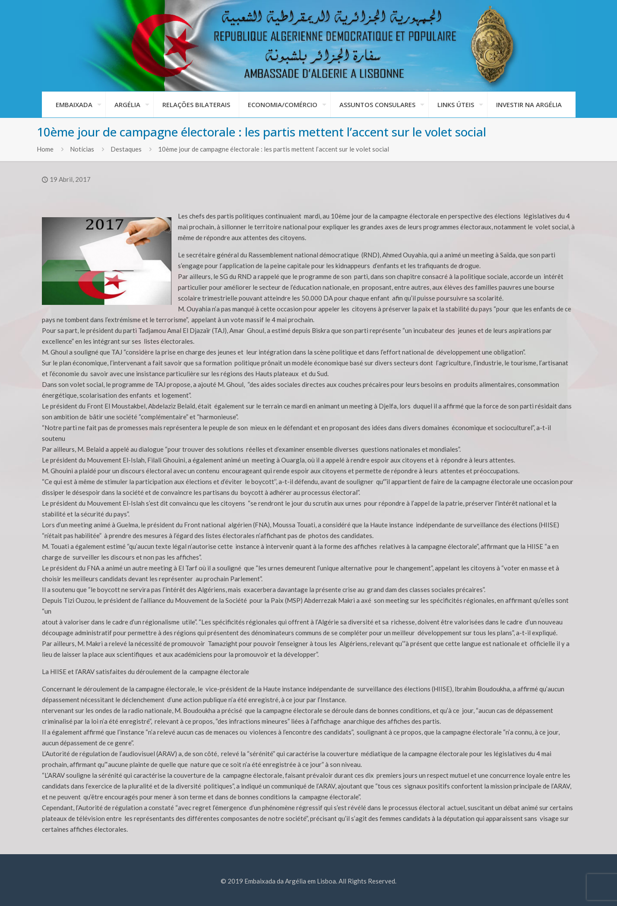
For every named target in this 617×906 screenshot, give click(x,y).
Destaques (126, 149)
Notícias (82, 149)
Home (45, 149)
